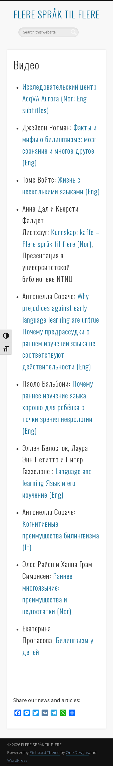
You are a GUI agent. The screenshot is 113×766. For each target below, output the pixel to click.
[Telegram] (53, 714)
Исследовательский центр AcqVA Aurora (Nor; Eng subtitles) (59, 98)
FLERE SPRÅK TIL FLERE (57, 14)
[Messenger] (26, 714)
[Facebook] (17, 714)
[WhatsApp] (62, 714)
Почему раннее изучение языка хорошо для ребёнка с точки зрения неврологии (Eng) (57, 407)
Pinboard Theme (45, 752)
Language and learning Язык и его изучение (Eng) (57, 482)
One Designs (77, 752)
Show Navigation (91, 54)
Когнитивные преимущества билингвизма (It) (60, 535)
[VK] (44, 714)
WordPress (17, 760)
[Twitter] (35, 714)
